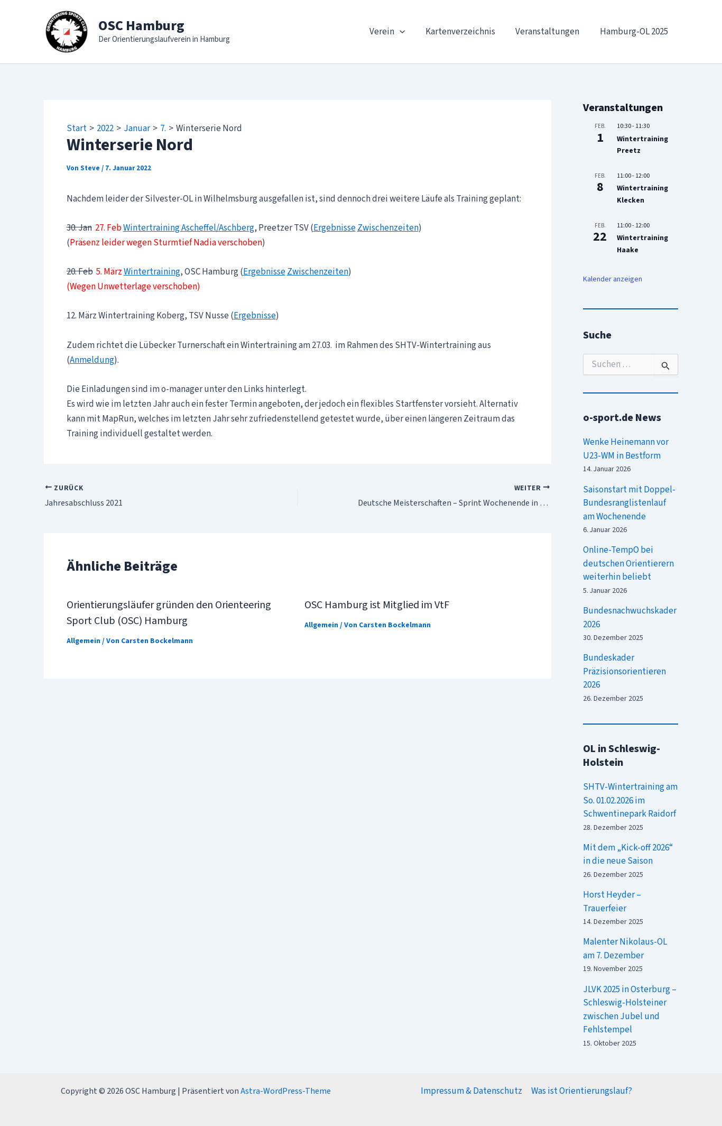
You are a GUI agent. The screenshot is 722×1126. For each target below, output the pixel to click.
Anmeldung (92, 360)
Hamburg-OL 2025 (635, 31)
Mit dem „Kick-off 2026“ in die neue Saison (628, 854)
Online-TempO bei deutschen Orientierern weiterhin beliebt (628, 563)
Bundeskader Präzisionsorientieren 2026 (624, 671)
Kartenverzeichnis (466, 31)
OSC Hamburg (141, 25)
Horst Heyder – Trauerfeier (612, 902)
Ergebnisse (334, 228)
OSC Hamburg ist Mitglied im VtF (376, 605)
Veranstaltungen (551, 31)
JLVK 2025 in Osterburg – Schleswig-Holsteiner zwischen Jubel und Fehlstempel (630, 1010)
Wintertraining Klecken (642, 194)
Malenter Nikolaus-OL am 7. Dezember (625, 949)
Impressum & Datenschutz (471, 1091)
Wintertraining (152, 272)
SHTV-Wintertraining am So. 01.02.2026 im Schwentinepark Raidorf (630, 800)
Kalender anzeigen (612, 279)
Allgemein (83, 641)
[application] (408, 32)
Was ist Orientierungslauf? (581, 1091)
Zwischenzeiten (388, 228)
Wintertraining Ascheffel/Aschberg (188, 228)
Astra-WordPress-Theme (285, 1091)
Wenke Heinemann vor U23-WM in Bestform (626, 449)
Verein (395, 32)
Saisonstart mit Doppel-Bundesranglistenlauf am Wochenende (629, 503)
